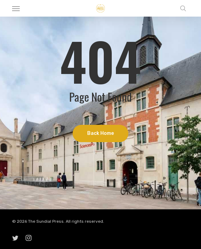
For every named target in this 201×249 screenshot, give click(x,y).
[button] (16, 8)
